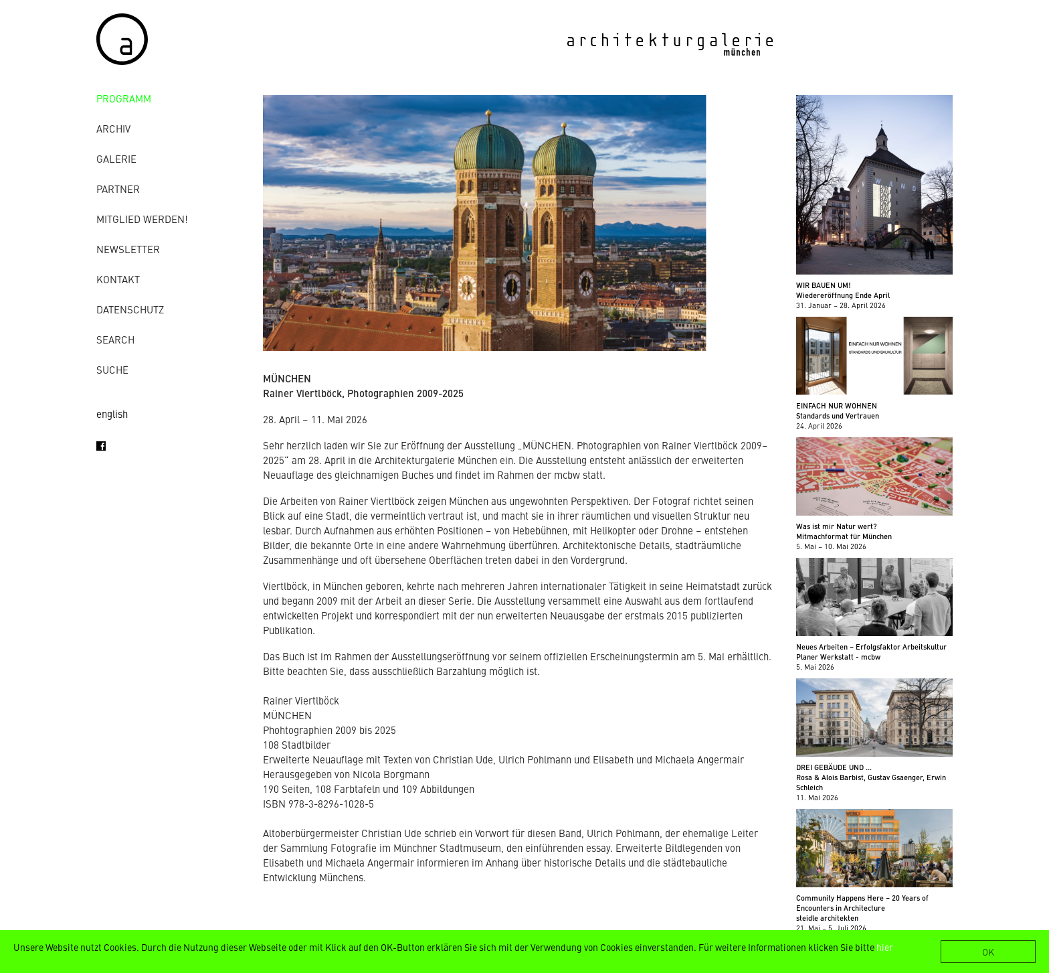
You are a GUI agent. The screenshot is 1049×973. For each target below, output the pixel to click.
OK (988, 951)
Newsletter (128, 249)
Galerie (116, 158)
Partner (118, 188)
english (112, 413)
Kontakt (118, 279)
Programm (123, 98)
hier (884, 947)
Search (115, 339)
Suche (112, 369)
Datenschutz (130, 309)
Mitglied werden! (142, 219)
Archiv (113, 128)
